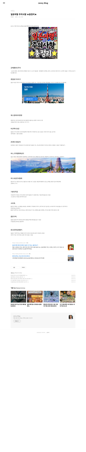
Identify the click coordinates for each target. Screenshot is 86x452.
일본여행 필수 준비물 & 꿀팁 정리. (17, 393)
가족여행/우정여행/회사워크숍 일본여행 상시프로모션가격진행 (28, 374)
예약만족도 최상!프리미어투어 (21, 372)
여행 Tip (12, 389)
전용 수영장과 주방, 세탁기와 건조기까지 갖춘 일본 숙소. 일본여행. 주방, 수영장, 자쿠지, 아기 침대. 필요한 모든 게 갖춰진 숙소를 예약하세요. (38, 364)
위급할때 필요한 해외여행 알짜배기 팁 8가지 (19, 398)
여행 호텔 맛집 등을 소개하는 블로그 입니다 (23, 434)
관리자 (48, 449)
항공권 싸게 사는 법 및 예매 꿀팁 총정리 (18, 392)
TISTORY (43, 449)
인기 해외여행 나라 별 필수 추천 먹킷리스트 (19, 396)
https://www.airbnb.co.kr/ (19, 359)
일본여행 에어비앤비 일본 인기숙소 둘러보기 (25, 362)
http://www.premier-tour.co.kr (20, 370)
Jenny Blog (43, 3)
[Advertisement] (43, 34)
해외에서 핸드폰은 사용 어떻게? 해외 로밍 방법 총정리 (21, 395)
